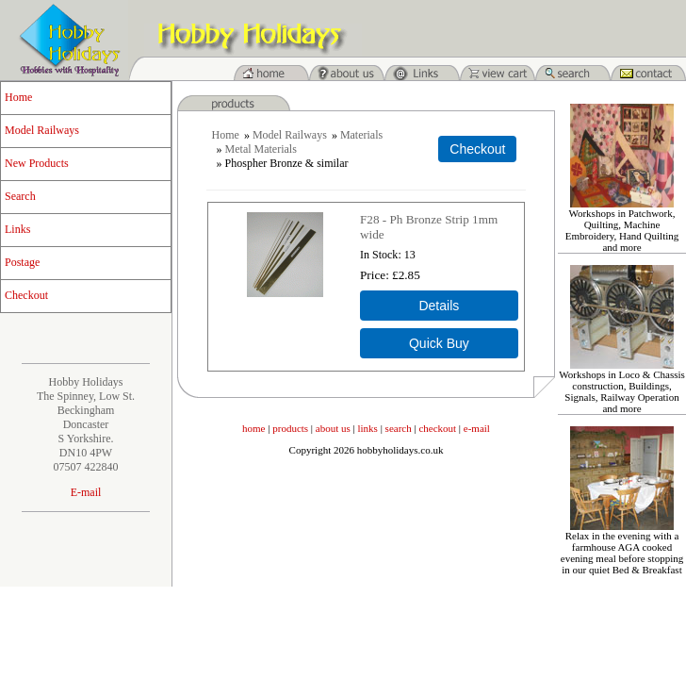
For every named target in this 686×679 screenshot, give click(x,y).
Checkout (26, 295)
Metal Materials (261, 149)
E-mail (86, 492)
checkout (437, 428)
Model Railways (42, 130)
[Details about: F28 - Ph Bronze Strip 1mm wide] (439, 305)
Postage (22, 262)
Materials (361, 134)
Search (20, 196)
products (290, 428)
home (253, 428)
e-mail (477, 428)
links (368, 428)
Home (18, 97)
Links (17, 229)
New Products (37, 163)
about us (333, 428)
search (398, 428)
